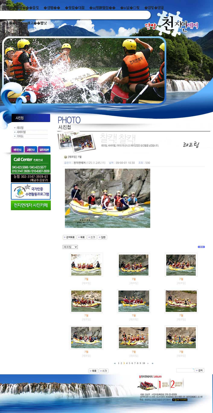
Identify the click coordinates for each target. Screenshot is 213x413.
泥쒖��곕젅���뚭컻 (20, 7)
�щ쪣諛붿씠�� (102, 7)
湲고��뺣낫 (37, 23)
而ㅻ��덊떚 (12, 23)
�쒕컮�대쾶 (75, 7)
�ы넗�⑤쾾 (130, 7)
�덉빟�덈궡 (154, 7)
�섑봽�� (52, 7)
